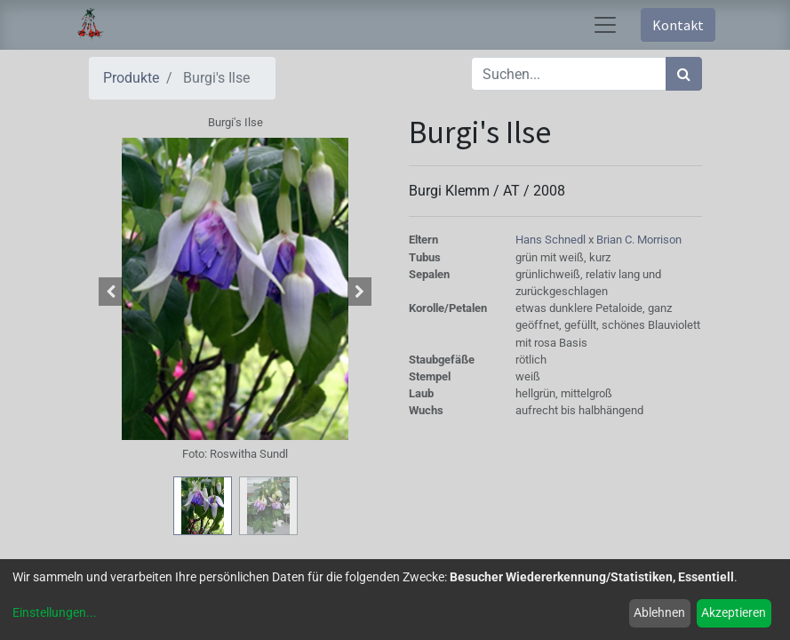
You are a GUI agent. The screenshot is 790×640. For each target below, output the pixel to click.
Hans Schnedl (551, 239)
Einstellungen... (54, 612)
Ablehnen (659, 612)
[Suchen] (684, 74)
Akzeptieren (733, 612)
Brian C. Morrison (639, 239)
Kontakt (678, 25)
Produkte (131, 77)
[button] (111, 291)
